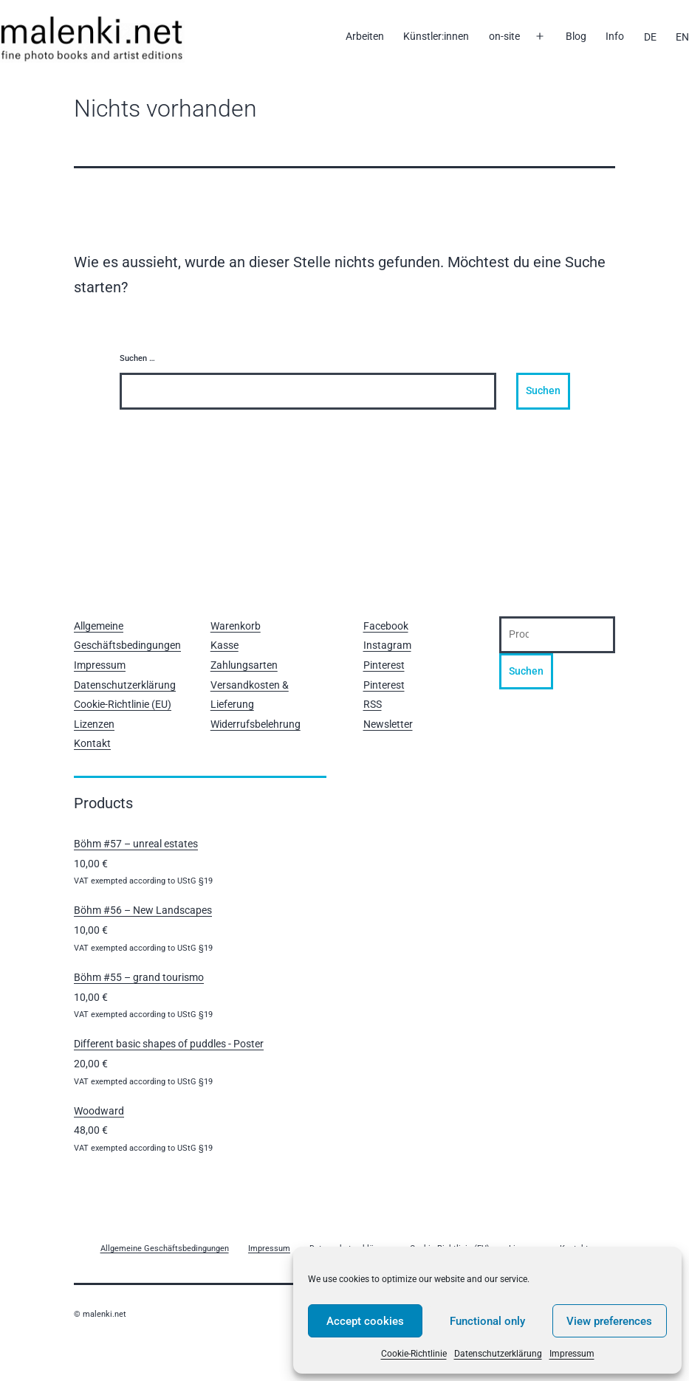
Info (615, 36)
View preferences (609, 1321)
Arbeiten (365, 36)
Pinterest (384, 665)
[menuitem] (649, 37)
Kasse (224, 645)
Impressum (571, 1354)
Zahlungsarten (244, 665)
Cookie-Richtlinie (414, 1354)
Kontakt (92, 743)
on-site (504, 36)
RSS (372, 704)
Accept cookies (365, 1321)
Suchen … (137, 358)
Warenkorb (235, 626)
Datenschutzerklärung (498, 1354)
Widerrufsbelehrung (255, 724)
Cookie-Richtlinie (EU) (122, 704)
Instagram (387, 645)
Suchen (526, 671)
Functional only (487, 1321)
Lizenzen (94, 724)
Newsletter (388, 724)
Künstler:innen (436, 36)
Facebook (385, 626)
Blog (576, 36)
